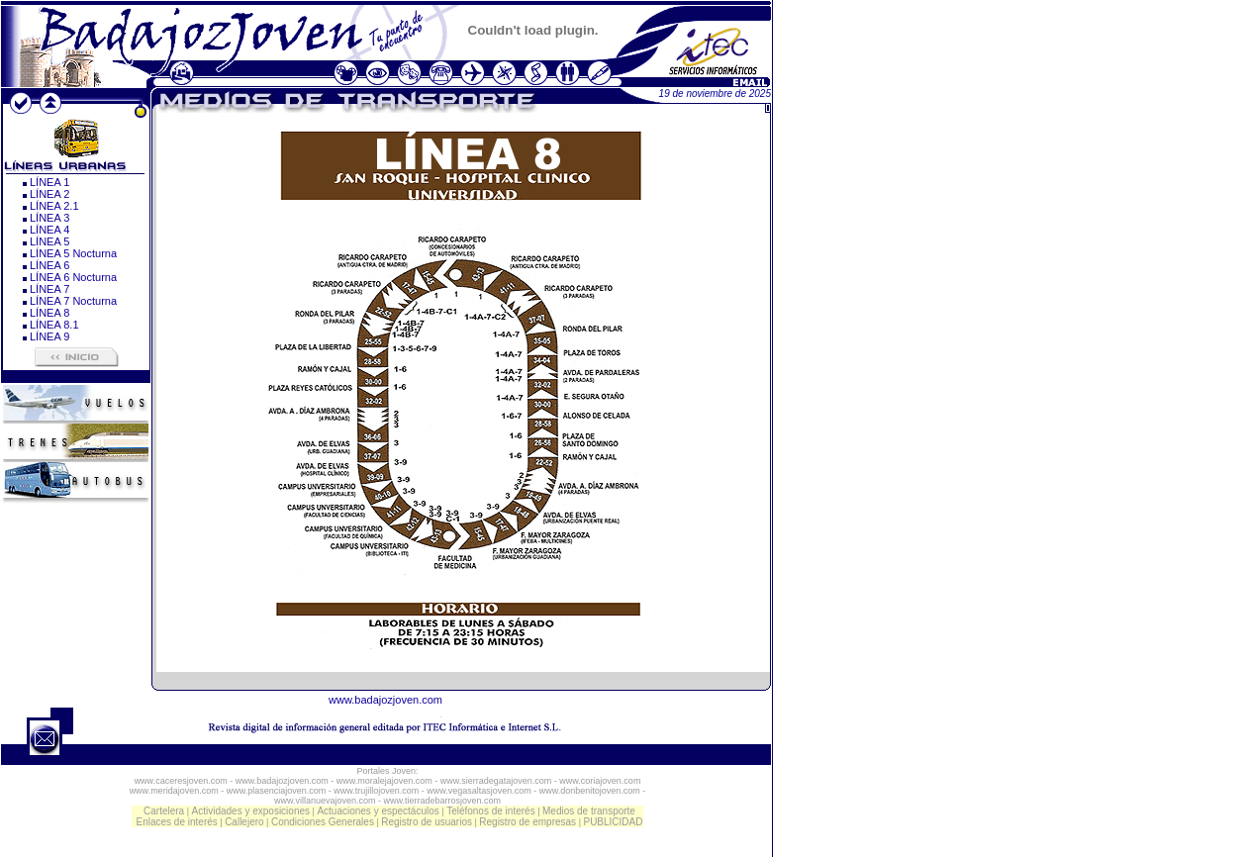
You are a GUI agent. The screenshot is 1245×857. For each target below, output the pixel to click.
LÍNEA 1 (49, 182)
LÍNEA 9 (49, 336)
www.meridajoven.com (174, 791)
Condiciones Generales (322, 821)
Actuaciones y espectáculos (377, 811)
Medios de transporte (588, 811)
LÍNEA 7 (49, 289)
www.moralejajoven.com (384, 781)
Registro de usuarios (426, 821)
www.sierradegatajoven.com (496, 781)
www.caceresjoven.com (181, 781)
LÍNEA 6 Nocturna (73, 277)
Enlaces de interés (177, 821)
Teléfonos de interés (490, 811)
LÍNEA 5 (49, 241)
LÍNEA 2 (49, 194)
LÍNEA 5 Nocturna (73, 253)
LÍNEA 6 (49, 265)
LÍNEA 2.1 (54, 206)
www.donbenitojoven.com (589, 791)
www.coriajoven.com (599, 781)
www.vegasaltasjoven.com (479, 791)
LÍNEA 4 (49, 230)
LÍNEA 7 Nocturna (73, 301)
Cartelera (164, 811)
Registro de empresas (527, 821)
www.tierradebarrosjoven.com (443, 801)
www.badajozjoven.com (385, 700)
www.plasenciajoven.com (277, 791)
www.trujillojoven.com (376, 791)
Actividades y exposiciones (251, 811)
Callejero (244, 821)
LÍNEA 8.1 (54, 325)
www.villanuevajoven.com (325, 801)
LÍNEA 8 (49, 313)
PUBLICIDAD (612, 821)
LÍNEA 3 (49, 218)
